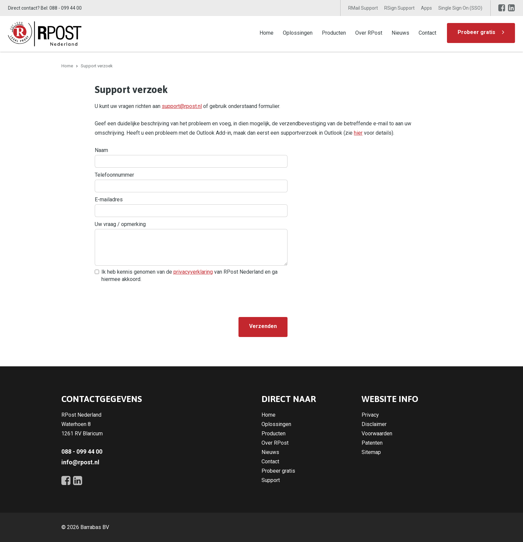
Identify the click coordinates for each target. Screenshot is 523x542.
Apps (426, 8)
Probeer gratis (476, 32)
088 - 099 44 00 (65, 8)
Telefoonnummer (114, 175)
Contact (427, 33)
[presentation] (145, 299)
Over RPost (368, 33)
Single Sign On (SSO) (460, 8)
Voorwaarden (377, 433)
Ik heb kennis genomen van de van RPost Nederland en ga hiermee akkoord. (189, 275)
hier (358, 133)
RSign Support (399, 8)
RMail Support (363, 8)
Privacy (370, 415)
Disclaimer (374, 424)
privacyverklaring (193, 272)
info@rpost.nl (80, 462)
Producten (334, 33)
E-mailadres (109, 199)
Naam (101, 150)
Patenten (372, 443)
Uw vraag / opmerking (120, 224)
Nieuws (400, 33)
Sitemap (371, 452)
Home (266, 33)
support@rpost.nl (182, 106)
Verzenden (263, 326)
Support (271, 480)
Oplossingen (298, 33)
